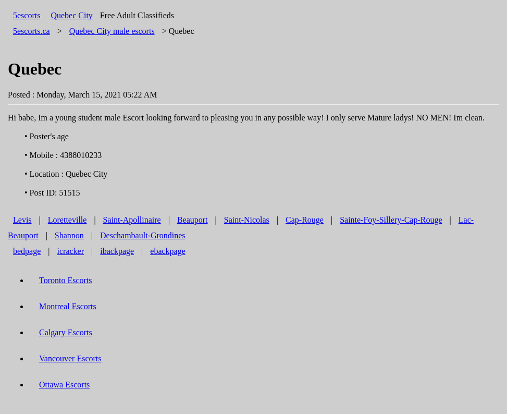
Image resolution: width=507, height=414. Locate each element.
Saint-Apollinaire (132, 219)
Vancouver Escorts (70, 358)
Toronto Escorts (65, 280)
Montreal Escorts (67, 306)
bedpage (27, 251)
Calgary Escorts (65, 332)
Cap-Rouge (305, 219)
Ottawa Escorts (64, 384)
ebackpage (168, 251)
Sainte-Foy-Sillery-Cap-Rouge (391, 219)
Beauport (192, 219)
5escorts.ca (31, 31)
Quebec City (71, 15)
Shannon (69, 235)
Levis (22, 219)
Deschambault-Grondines (143, 235)
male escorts (112, 31)
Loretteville (67, 219)
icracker (70, 251)
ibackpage (117, 251)
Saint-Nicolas (246, 219)
